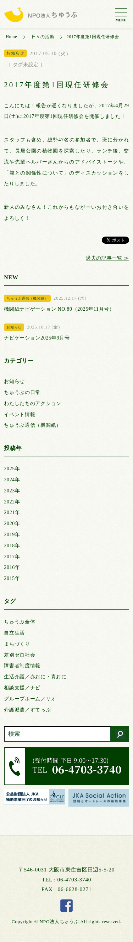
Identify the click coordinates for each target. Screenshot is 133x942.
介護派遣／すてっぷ (27, 710)
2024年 (12, 479)
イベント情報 (19, 414)
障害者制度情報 (22, 665)
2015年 (12, 578)
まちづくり (17, 644)
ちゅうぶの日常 (22, 392)
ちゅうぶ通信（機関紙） (32, 425)
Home (11, 36)
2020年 (12, 523)
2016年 (12, 567)
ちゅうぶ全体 (19, 622)
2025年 (12, 468)
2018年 (12, 545)
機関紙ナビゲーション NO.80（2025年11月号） (59, 309)
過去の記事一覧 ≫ (107, 258)
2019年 (12, 534)
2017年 (12, 556)
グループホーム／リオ (30, 699)
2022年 (12, 501)
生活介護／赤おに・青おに (35, 676)
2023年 (12, 490)
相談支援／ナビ (22, 687)
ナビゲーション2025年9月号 (37, 338)
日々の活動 (43, 36)
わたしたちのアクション (32, 403)
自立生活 (14, 633)
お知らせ (14, 381)
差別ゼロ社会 (19, 655)
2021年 (12, 512)
